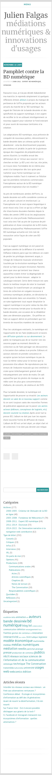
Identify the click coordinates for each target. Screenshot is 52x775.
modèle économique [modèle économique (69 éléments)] (18, 640)
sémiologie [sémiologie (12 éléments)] (8, 664)
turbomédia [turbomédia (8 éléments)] (18, 668)
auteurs (7, 434)
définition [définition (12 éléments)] (21, 629)
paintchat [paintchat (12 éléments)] (31, 649)
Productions (11, 563)
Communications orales (20, 566)
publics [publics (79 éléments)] (39, 652)
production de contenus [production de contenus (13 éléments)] (23, 652)
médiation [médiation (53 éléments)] (10, 648)
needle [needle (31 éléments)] (22, 648)
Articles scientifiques (21, 576)
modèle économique (40, 434)
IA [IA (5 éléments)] (31, 633)
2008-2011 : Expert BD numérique (26, 81)
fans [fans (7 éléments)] (39, 629)
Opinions (7, 85)
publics (6, 438)
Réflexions (11, 597)
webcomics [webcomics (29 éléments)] (16, 671)
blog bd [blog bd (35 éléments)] (27, 625)
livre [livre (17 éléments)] (28, 637)
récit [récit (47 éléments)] (6, 656)
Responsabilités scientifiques (22, 590)
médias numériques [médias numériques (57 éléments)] (25, 645)
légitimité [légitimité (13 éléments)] (42, 637)
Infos (8, 545)
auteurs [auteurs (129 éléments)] (35, 616)
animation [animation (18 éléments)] (21, 617)
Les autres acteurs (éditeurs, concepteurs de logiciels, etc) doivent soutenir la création (25, 409)
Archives (7, 507)
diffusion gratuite (15, 336)
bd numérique (17, 434)
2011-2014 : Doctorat (16, 524)
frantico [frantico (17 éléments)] (7, 632)
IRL (7, 552)
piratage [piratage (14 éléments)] (39, 648)
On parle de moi (13, 556)
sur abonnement (34, 336)
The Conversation (20, 587)
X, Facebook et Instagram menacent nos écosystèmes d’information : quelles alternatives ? (22, 718)
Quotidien (10, 594)
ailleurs (23, 99)
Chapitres (16, 580)
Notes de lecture (19, 583)
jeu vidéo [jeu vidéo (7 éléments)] (22, 637)
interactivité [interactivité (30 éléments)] (10, 637)
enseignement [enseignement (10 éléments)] (32, 629)
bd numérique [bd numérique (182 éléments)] (17, 623)
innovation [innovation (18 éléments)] (37, 632)
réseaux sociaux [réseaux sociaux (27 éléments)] (19, 656)
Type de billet (9, 535)
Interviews (11, 549)
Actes (14, 573)
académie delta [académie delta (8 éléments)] (9, 617)
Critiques (10, 542)
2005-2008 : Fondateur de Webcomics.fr (25, 517)
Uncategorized (10, 601)
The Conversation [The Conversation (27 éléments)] (36, 663)
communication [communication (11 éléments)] (10, 629)
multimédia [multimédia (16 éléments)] (38, 641)
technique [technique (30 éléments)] (19, 663)
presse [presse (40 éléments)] (7, 652)
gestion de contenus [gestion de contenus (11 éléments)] (21, 633)
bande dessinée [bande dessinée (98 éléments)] (15, 621)
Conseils (10, 538)
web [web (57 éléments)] (6, 671)
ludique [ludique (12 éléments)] (34, 637)
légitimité (27, 434)
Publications (14, 570)
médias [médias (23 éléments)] (7, 644)
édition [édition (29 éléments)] (27, 671)
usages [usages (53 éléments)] (39, 667)
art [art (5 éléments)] (27, 617)
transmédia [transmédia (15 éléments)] (8, 667)
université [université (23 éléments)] (29, 667)
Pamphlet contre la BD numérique (23, 74)
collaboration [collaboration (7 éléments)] (37, 626)
